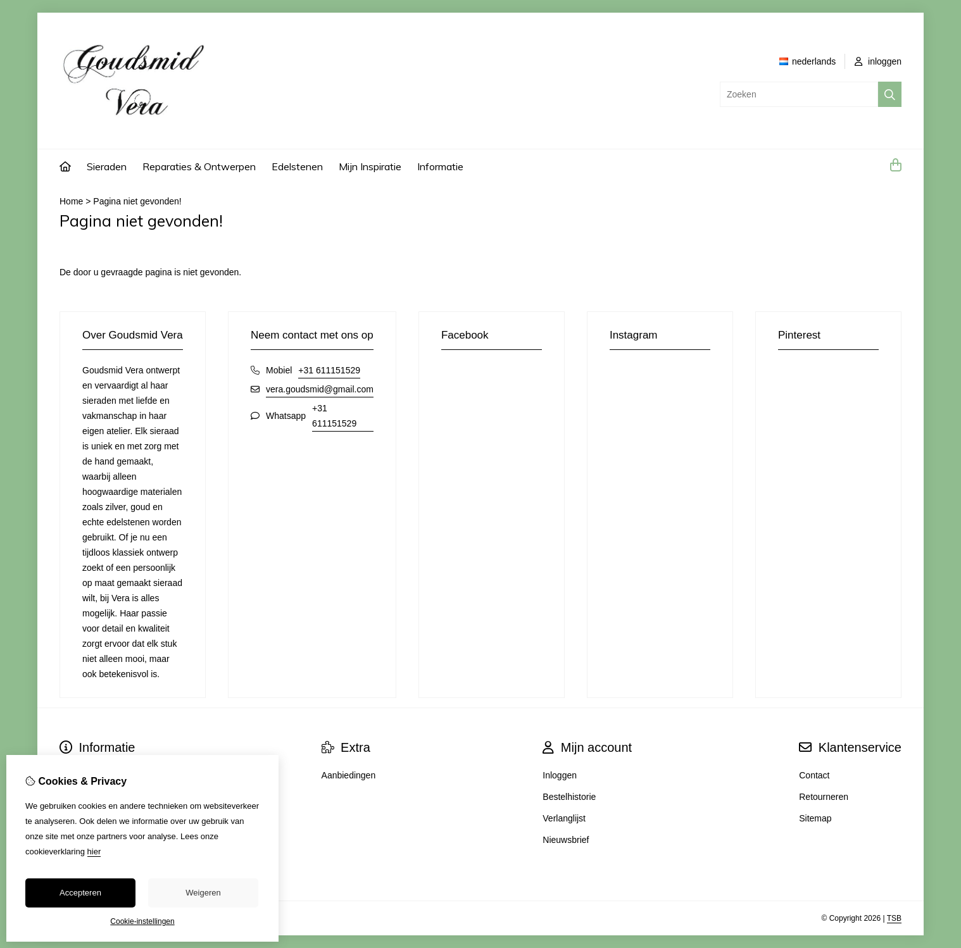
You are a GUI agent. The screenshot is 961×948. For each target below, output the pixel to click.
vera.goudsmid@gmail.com (320, 389)
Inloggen (560, 775)
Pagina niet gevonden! (137, 201)
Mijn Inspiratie (370, 166)
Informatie (440, 166)
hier (94, 851)
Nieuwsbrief (566, 840)
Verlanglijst (564, 818)
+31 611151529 (329, 370)
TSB (894, 918)
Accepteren (80, 892)
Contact (814, 775)
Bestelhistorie (569, 797)
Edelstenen (297, 166)
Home (71, 201)
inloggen (878, 61)
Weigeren (202, 892)
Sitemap (815, 818)
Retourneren (823, 797)
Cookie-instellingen (142, 921)
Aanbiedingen (349, 775)
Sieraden (107, 166)
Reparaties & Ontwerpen (199, 166)
